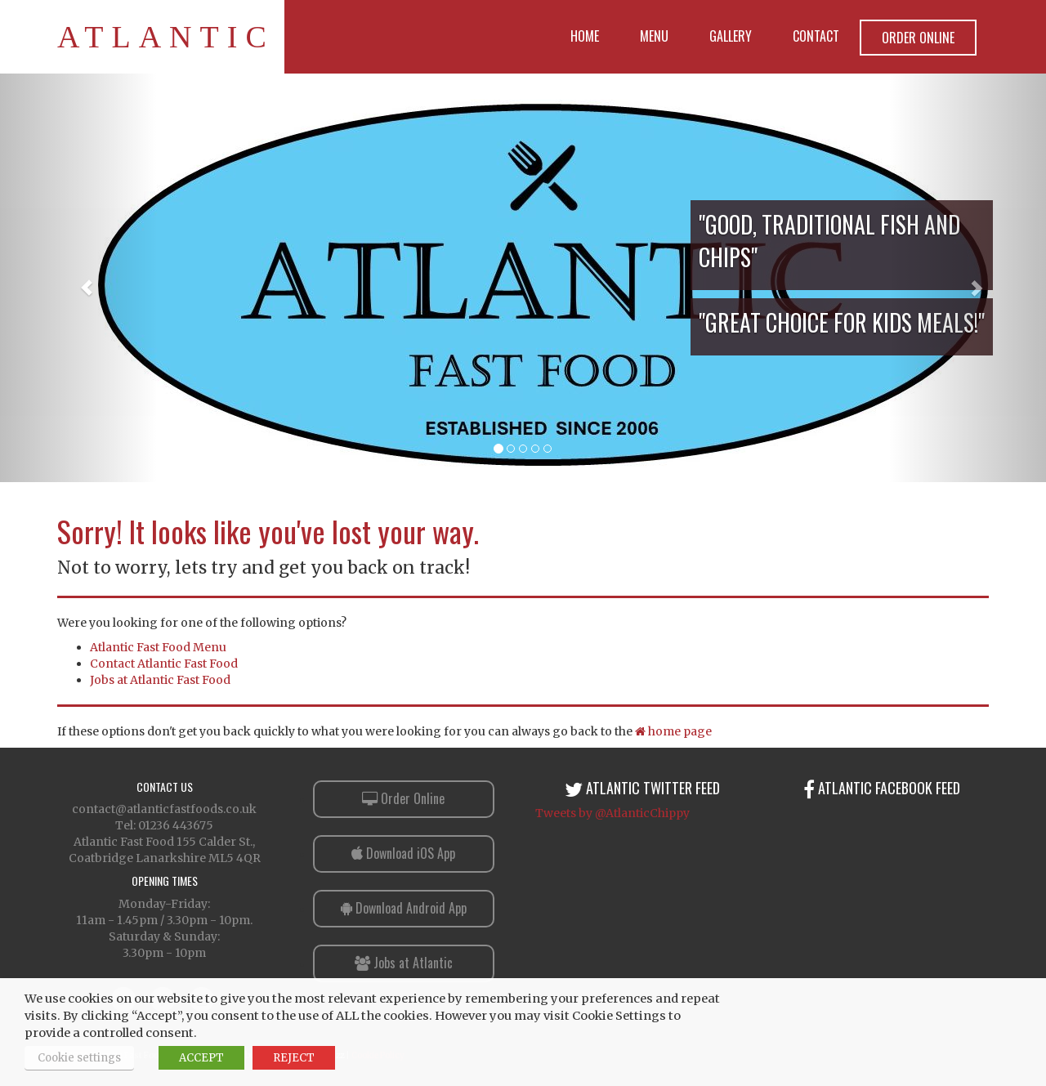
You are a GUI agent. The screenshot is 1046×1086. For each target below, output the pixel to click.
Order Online (918, 37)
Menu (654, 36)
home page (673, 731)
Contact (816, 36)
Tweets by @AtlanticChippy (612, 813)
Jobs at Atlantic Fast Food (160, 680)
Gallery (730, 36)
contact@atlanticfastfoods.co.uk (164, 809)
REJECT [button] (294, 1058)
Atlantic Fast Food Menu (158, 647)
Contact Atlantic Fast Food (164, 663)
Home (584, 36)
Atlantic (166, 37)
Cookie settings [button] (79, 1058)
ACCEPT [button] (201, 1058)
